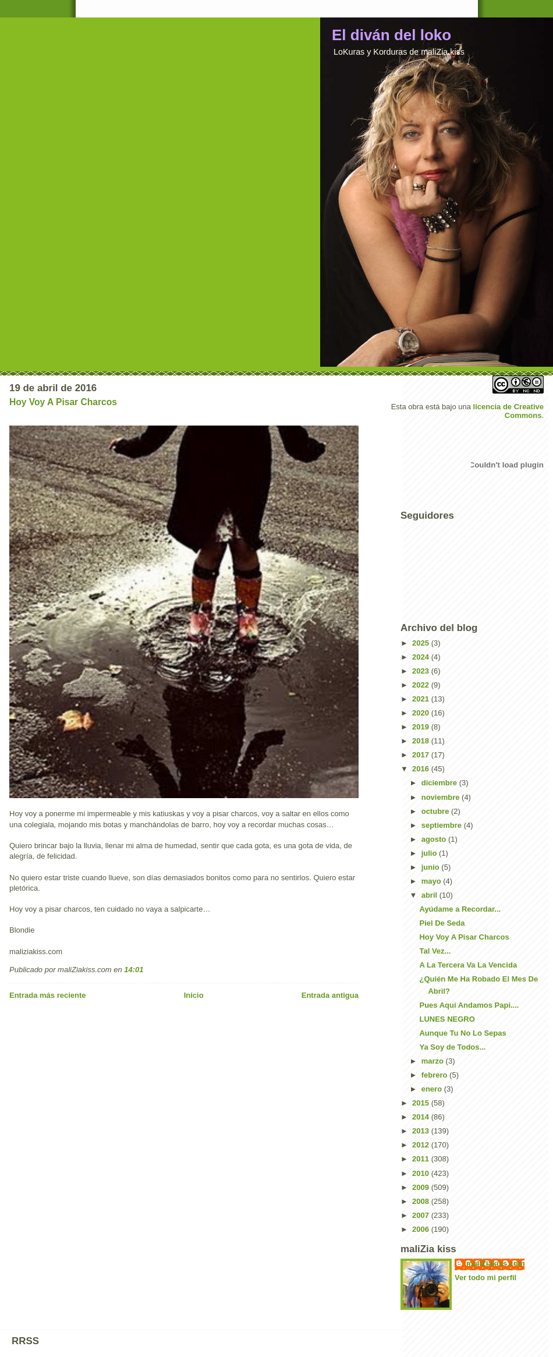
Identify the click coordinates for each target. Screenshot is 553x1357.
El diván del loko (391, 35)
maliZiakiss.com (495, 1263)
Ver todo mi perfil (485, 1277)
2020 (421, 712)
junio (431, 867)
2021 (421, 699)
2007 (421, 1215)
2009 (421, 1187)
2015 (421, 1103)
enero (432, 1089)
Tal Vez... (435, 951)
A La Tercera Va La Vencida (468, 965)
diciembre (440, 782)
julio (430, 853)
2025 (421, 643)
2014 (421, 1116)
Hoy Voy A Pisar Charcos (63, 402)
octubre (436, 811)
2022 (421, 685)
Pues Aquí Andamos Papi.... (469, 1005)
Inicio (194, 995)
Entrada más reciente (47, 995)
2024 (421, 657)
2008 (421, 1201)
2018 (421, 740)
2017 (421, 754)
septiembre (442, 825)
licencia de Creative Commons (508, 411)
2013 (421, 1130)
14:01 (133, 969)
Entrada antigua (330, 995)
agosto (434, 839)
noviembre (441, 797)
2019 (421, 726)
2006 (421, 1229)
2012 (421, 1144)
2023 (421, 671)
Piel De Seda (442, 923)
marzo (433, 1061)
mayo (432, 881)
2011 (421, 1158)
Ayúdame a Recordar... (460, 909)
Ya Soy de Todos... (452, 1047)
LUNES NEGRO (446, 1019)
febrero (435, 1075)
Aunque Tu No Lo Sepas (462, 1033)
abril (430, 895)
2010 (421, 1173)
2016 (421, 768)
